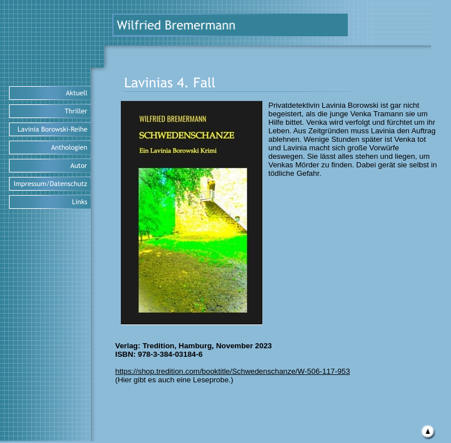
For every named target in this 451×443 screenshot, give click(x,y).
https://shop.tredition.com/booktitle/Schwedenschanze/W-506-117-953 (232, 371)
